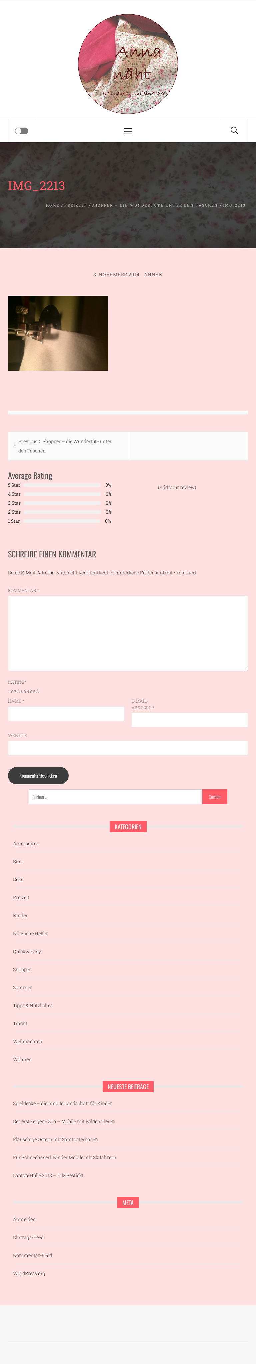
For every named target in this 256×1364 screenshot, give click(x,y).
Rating (17, 682)
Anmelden (24, 1219)
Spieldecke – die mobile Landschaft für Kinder (62, 1103)
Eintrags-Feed (28, 1237)
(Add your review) (177, 487)
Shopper (22, 969)
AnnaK (153, 274)
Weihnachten (27, 1041)
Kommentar (23, 590)
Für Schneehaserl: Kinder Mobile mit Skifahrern (64, 1157)
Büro (18, 861)
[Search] (234, 130)
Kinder (20, 915)
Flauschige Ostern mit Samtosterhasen (55, 1139)
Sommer (22, 987)
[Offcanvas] (21, 131)
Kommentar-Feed (32, 1255)
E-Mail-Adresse (142, 704)
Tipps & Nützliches (33, 1005)
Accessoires (26, 843)
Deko (18, 879)
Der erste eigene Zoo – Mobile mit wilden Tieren (64, 1121)
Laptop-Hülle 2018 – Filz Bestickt (48, 1175)
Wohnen (22, 1059)
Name (16, 701)
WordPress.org (29, 1273)
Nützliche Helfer (30, 933)
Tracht (20, 1023)
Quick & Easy (27, 951)
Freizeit (21, 897)
